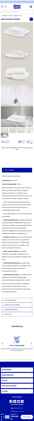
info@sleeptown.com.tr (17, 411)
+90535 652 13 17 (18, 408)
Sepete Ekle (27, 417)
